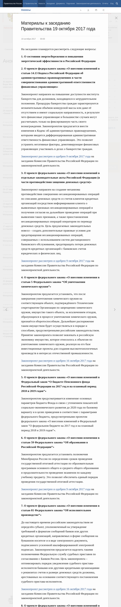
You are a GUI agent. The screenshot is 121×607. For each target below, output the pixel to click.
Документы (60, 3)
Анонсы (26, 10)
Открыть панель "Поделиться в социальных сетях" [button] (104, 10)
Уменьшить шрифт (81, 10)
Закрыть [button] (118, 19)
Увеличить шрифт (88, 10)
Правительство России (13, 3)
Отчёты (105, 3)
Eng (111, 3)
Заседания (50, 3)
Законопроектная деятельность (88, 3)
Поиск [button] (117, 3)
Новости (41, 3)
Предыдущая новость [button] (114, 309)
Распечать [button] (96, 10)
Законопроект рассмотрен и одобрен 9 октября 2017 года (56, 156)
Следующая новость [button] (6, 309)
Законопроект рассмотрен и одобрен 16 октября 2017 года (56, 360)
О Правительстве (30, 3)
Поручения (70, 3)
